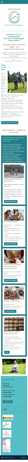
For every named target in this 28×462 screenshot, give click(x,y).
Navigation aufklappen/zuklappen (14, 2)
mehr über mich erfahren (9, 122)
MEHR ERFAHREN (10, 201)
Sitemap (12, 457)
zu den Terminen (10, 311)
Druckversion (5, 457)
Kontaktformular (7, 401)
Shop (6, 352)
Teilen (4, 409)
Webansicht (24, 457)
